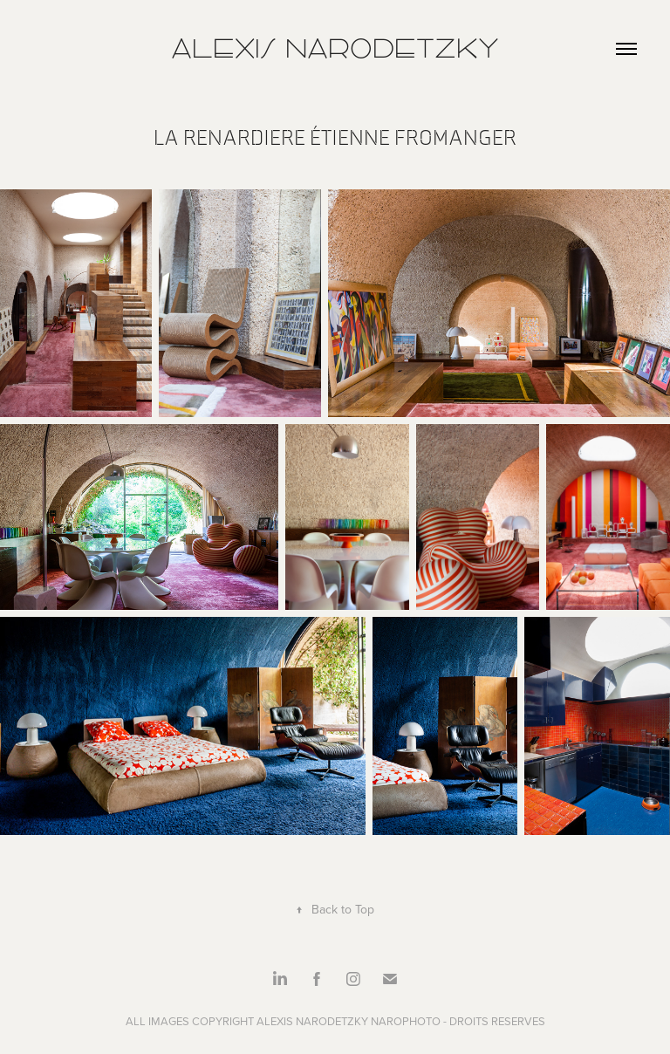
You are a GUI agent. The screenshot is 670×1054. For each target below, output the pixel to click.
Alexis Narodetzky (335, 48)
